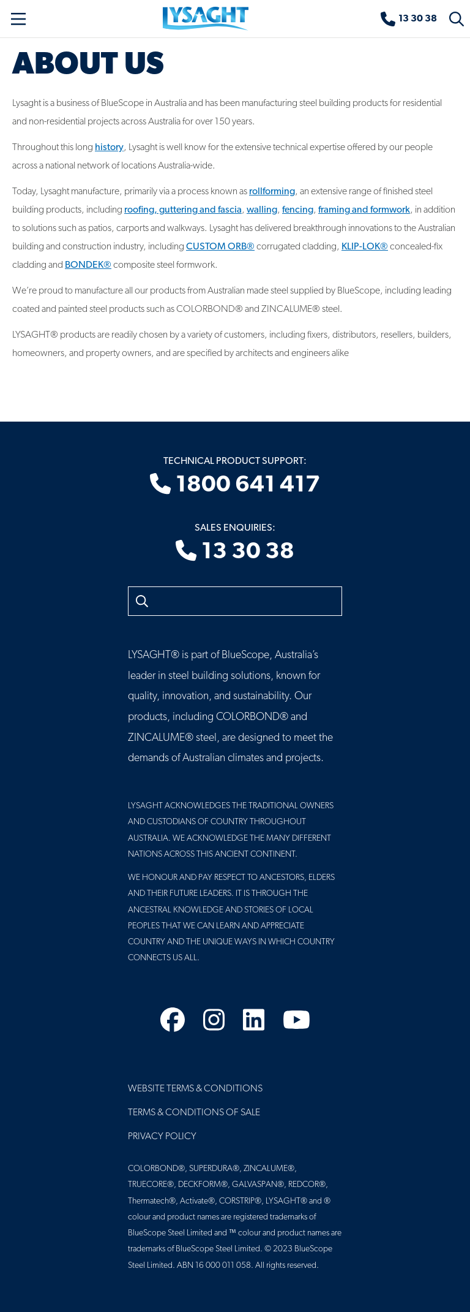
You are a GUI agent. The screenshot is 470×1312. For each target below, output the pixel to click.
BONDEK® (88, 265)
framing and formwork (364, 210)
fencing (297, 210)
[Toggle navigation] (18, 19)
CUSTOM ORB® (220, 247)
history (109, 148)
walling (262, 210)
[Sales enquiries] (409, 19)
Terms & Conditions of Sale (194, 1113)
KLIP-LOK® (364, 247)
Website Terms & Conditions (195, 1089)
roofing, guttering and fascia (183, 210)
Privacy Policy (162, 1137)
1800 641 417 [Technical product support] (234, 485)
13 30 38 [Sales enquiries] (235, 552)
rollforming (272, 192)
